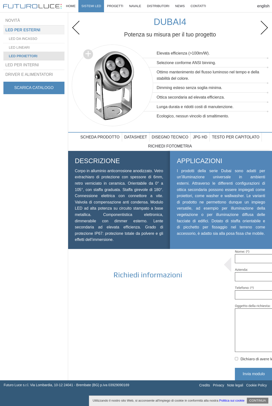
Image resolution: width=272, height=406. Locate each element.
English (263, 6)
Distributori (158, 6)
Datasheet (135, 137)
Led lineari (19, 47)
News (180, 6)
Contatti (198, 6)
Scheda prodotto (100, 137)
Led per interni (22, 65)
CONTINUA (257, 400)
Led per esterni (22, 30)
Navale (135, 6)
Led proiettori (23, 56)
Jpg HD (200, 137)
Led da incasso (23, 39)
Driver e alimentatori (29, 74)
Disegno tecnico (170, 137)
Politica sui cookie (231, 400)
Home (70, 6)
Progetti (115, 6)
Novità (12, 20)
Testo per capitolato (235, 137)
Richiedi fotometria (170, 146)
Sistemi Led (91, 6)
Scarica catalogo (33, 88)
